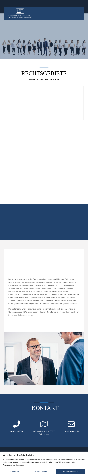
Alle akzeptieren (70, 471)
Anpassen (14, 471)
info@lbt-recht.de (71, 434)
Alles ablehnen (41, 471)
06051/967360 (16, 434)
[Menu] (82, 4)
